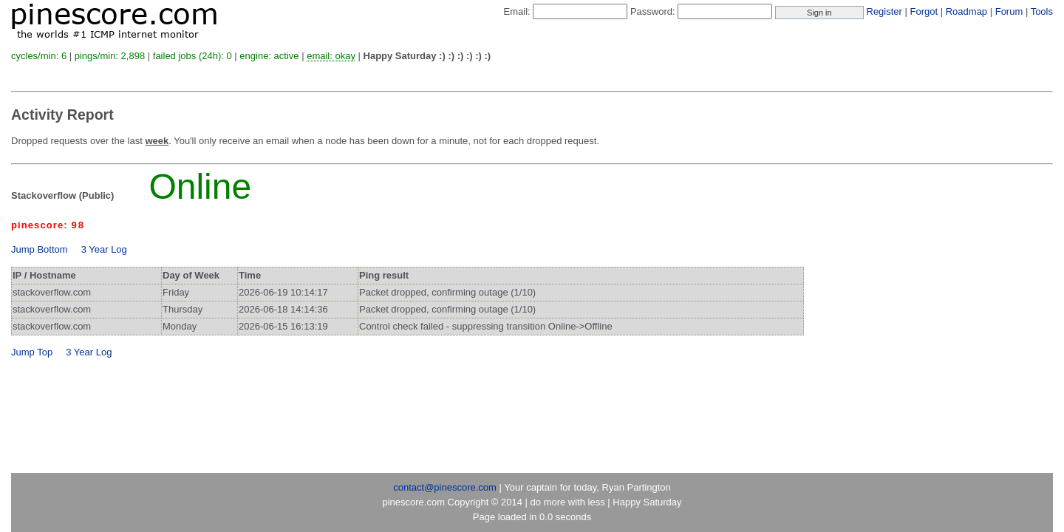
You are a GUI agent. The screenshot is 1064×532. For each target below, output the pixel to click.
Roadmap (966, 11)
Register (884, 11)
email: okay (331, 55)
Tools (1042, 11)
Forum (1009, 11)
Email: (517, 11)
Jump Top (31, 352)
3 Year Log (104, 249)
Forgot (924, 11)
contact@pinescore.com (445, 487)
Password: (652, 11)
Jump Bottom (39, 249)
